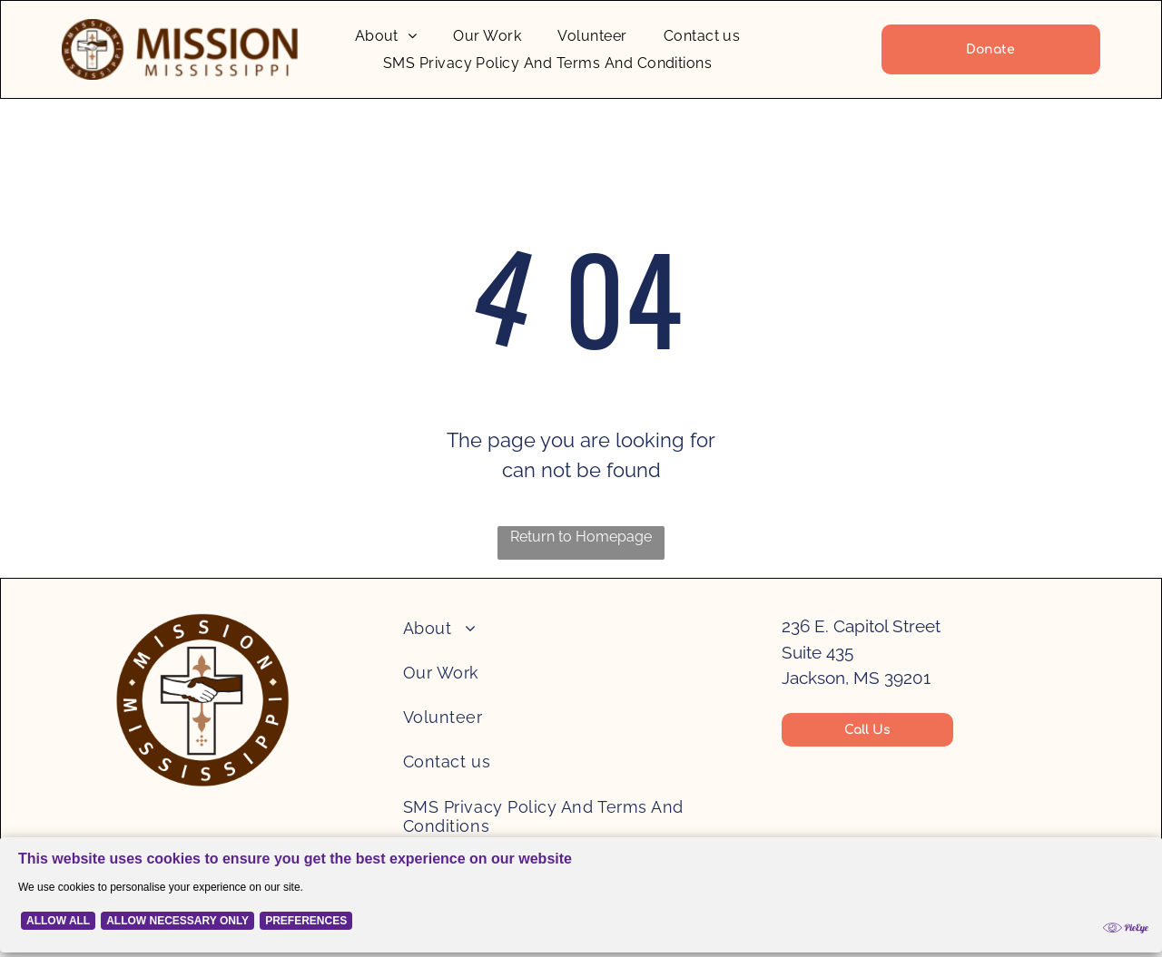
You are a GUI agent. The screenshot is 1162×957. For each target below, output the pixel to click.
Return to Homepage (581, 536)
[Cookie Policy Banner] (581, 899)
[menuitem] (386, 36)
